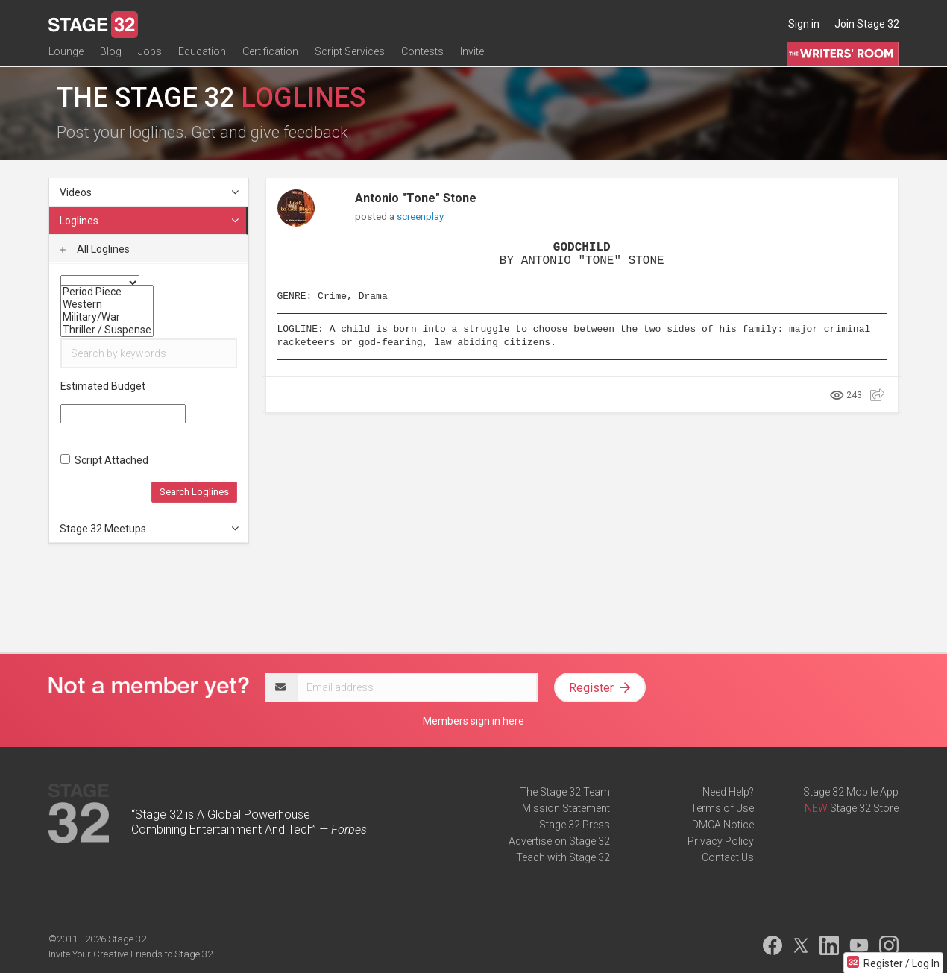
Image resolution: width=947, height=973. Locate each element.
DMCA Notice (723, 825)
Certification (270, 57)
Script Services (350, 57)
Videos (150, 192)
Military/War (107, 317)
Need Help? (728, 792)
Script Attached (104, 460)
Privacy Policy (721, 841)
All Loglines (95, 249)
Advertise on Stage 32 (559, 841)
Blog (111, 57)
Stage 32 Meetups (150, 528)
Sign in (803, 24)
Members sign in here (473, 721)
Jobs (150, 57)
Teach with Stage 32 (563, 857)
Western (107, 304)
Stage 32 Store (864, 808)
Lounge (66, 57)
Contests (422, 57)
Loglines (150, 221)
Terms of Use (722, 808)
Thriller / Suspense (107, 330)
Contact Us (728, 857)
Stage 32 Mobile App (851, 792)
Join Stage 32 (866, 24)
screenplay (420, 216)
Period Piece (107, 292)
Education (202, 57)
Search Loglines (194, 491)
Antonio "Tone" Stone (415, 198)
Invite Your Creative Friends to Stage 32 (130, 954)
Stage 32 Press (574, 825)
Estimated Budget (102, 386)
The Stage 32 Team (565, 792)
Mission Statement (566, 808)
